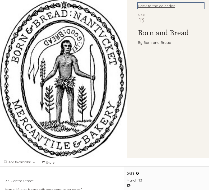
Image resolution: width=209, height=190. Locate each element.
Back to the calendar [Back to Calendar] (156, 5)
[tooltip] (137, 173)
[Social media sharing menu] (48, 162)
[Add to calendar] (19, 161)
